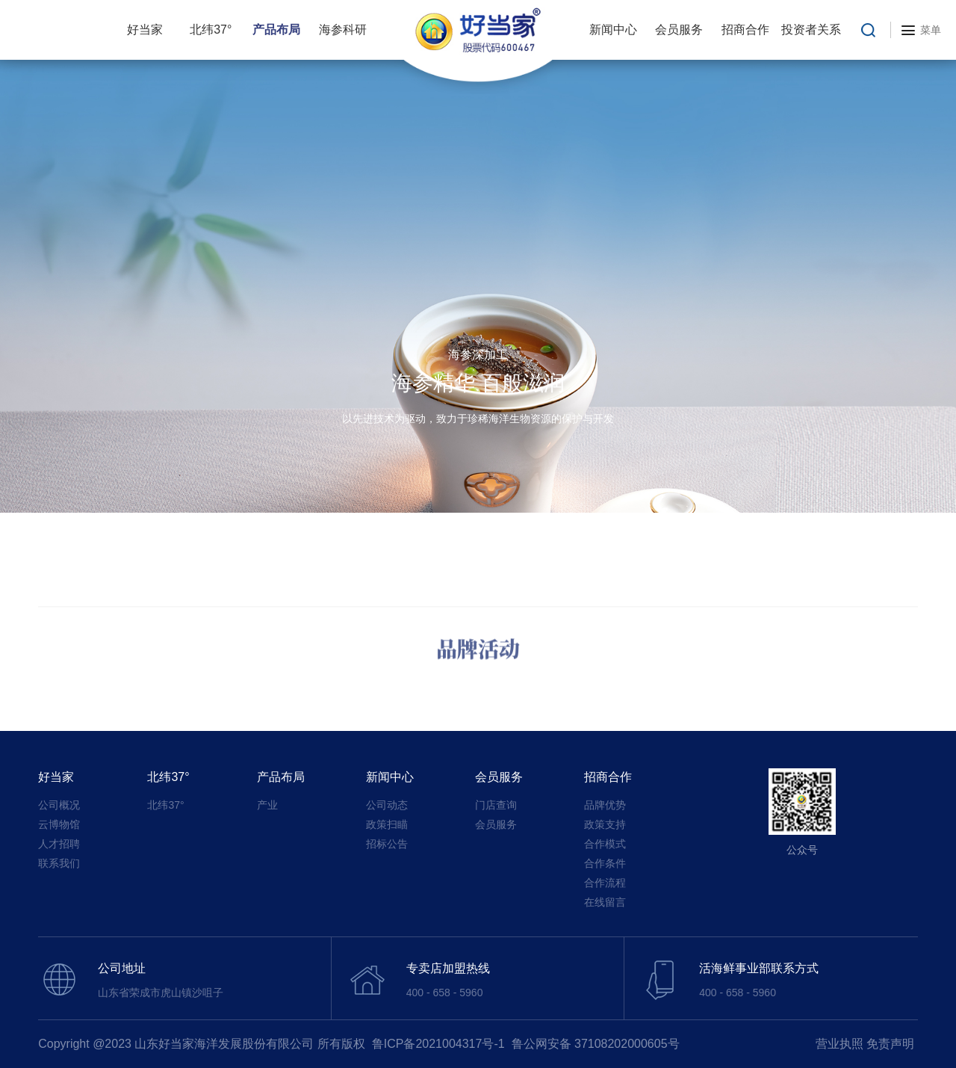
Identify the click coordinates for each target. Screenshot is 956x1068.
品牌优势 (605, 805)
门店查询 (496, 805)
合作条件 (605, 863)
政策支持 (605, 824)
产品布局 (276, 29)
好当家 (145, 29)
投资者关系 (811, 29)
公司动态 (387, 805)
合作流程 (605, 883)
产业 (267, 805)
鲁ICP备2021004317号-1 (438, 1043)
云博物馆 (59, 824)
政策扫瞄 (387, 824)
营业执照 (839, 1043)
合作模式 (605, 844)
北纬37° (211, 29)
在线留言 (605, 902)
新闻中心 (613, 29)
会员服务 (679, 29)
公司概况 (59, 805)
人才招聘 (59, 844)
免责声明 (890, 1043)
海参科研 (343, 29)
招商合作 (745, 29)
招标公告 (387, 844)
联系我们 (59, 863)
